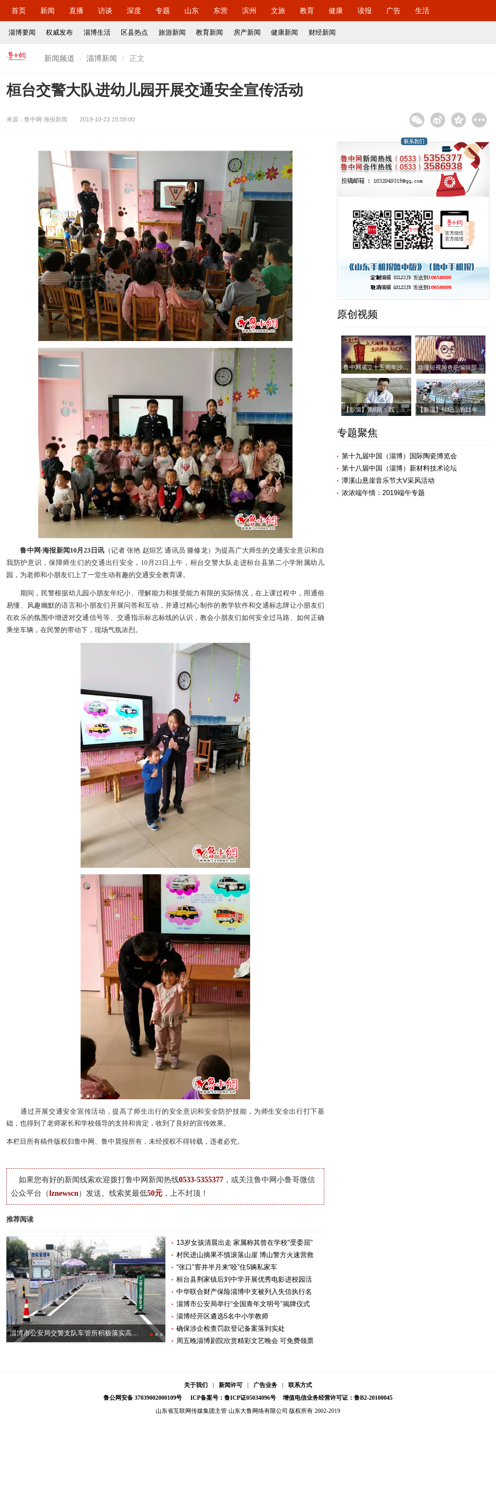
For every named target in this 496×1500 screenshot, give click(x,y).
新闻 (47, 11)
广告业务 (265, 1385)
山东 (191, 11)
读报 (364, 11)
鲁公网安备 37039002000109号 (142, 1398)
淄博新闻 (101, 58)
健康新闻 (284, 32)
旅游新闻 (172, 32)
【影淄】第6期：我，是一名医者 (386, 409)
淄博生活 (97, 32)
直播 (76, 11)
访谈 (105, 11)
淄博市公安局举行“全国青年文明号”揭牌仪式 (243, 1303)
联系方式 (300, 1385)
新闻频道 (59, 58)
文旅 (278, 11)
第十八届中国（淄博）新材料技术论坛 (399, 468)
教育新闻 (209, 32)
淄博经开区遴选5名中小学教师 (222, 1316)
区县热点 (134, 32)
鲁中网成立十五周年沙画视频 (382, 367)
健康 (336, 11)
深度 (134, 11)
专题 (163, 11)
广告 (393, 11)
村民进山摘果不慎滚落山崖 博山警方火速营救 (245, 1254)
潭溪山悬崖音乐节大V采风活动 (388, 480)
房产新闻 (247, 32)
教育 (307, 11)
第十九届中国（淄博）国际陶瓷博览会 (399, 456)
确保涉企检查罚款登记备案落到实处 (230, 1328)
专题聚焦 (357, 432)
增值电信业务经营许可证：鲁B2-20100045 (338, 1398)
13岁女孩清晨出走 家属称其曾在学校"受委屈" (244, 1242)
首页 (18, 11)
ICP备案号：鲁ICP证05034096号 (233, 1398)
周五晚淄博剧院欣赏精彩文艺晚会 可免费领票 (245, 1340)
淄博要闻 (22, 32)
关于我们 (196, 1385)
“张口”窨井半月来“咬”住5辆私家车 (226, 1267)
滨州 (249, 11)
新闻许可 (230, 1385)
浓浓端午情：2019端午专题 (383, 492)
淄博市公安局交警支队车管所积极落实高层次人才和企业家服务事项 (111, 1333)
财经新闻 (322, 32)
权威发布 (59, 32)
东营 (220, 11)
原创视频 (357, 314)
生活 (422, 11)
